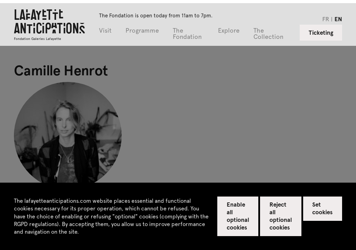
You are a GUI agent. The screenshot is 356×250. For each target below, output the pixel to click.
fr (325, 19)
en (338, 19)
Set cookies (322, 208)
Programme (142, 30)
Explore (229, 30)
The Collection (268, 34)
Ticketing (321, 32)
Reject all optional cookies (280, 215)
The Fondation (187, 34)
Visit (105, 30)
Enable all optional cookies (238, 215)
